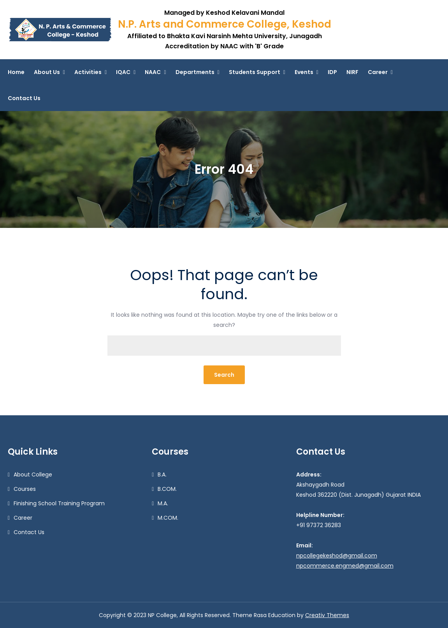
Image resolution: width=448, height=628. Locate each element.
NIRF (352, 72)
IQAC (123, 72)
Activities (88, 72)
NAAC (153, 72)
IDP (332, 72)
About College (33, 474)
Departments (195, 72)
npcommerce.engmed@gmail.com (345, 566)
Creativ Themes (327, 615)
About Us (47, 72)
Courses (25, 489)
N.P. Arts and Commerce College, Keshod (224, 24)
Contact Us (24, 98)
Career (378, 72)
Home (16, 72)
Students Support (254, 72)
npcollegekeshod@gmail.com (336, 555)
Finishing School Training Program (59, 503)
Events (304, 72)
